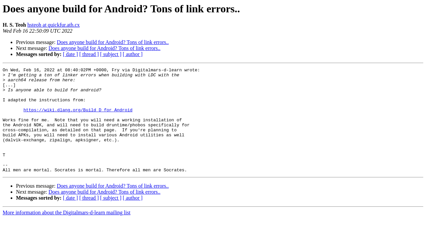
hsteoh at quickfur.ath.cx (53, 25)
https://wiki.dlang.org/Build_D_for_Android (77, 119)
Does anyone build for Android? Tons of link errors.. (113, 42)
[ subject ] (110, 54)
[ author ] (133, 54)
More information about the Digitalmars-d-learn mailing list (66, 233)
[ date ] (70, 54)
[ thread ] (89, 54)
